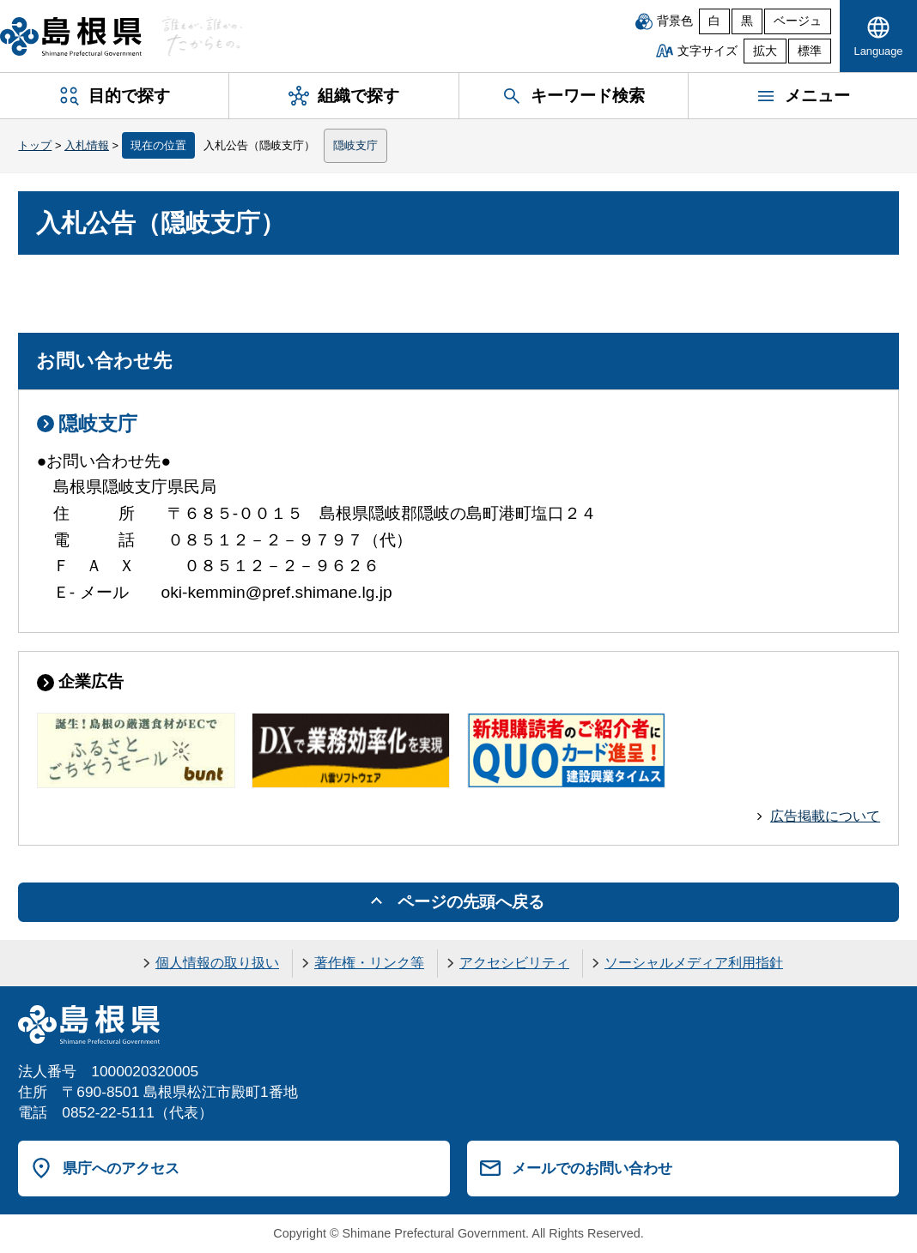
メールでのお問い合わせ (592, 1168)
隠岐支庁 (355, 145)
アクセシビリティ (514, 962)
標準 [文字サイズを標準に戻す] (810, 51)
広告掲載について (825, 816)
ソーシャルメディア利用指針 (693, 962)
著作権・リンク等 (369, 962)
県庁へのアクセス (121, 1168)
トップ (35, 145)
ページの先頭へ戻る (471, 902)
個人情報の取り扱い (217, 962)
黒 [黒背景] (747, 21)
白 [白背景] (714, 21)
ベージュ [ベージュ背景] (798, 21)
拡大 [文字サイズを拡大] (765, 51)
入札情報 (86, 145)
